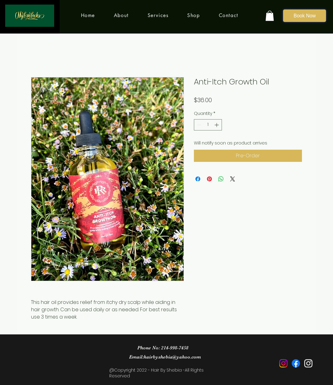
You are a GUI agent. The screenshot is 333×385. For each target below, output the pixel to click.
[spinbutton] (207, 124)
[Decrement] (198, 124)
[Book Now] (304, 15)
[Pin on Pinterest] (209, 179)
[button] (269, 16)
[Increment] (217, 124)
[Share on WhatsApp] (221, 179)
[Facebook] (295, 363)
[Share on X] (232, 179)
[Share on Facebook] (198, 179)
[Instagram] (283, 363)
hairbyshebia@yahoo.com (172, 357)
